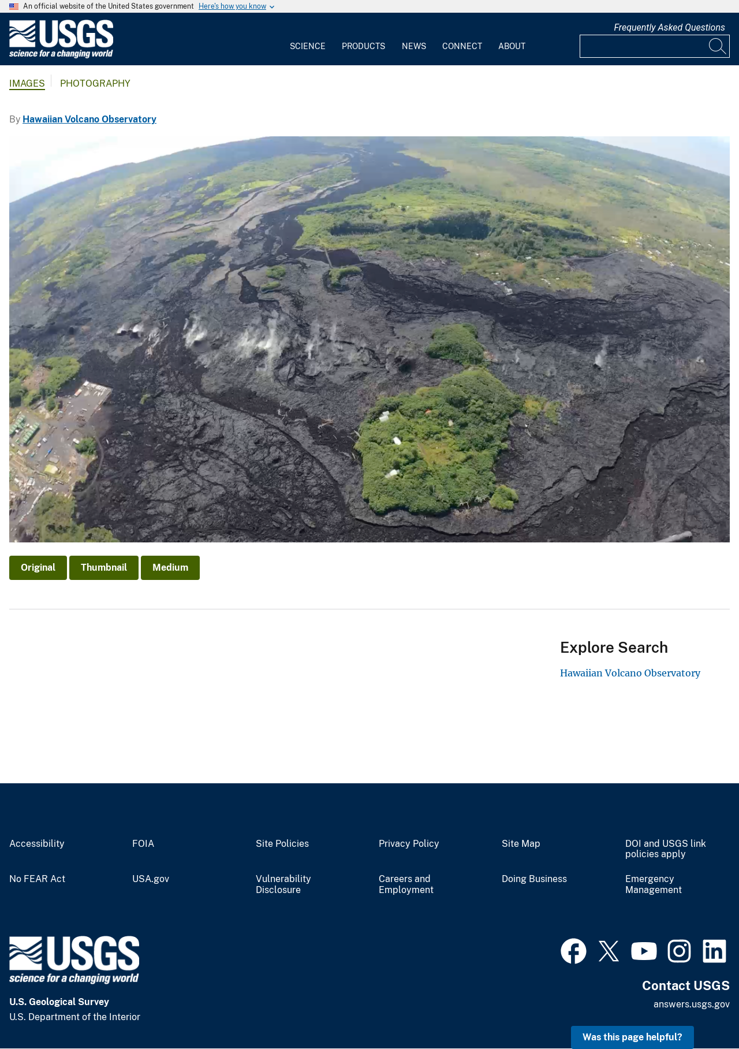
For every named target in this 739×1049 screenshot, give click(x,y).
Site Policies (282, 844)
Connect (462, 46)
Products (363, 46)
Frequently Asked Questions (669, 27)
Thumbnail (104, 567)
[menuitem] (308, 39)
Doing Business (534, 879)
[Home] (61, 55)
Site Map (521, 844)
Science (308, 46)
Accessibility (37, 844)
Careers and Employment (406, 884)
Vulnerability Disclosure (283, 884)
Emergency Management (653, 884)
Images (27, 83)
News (414, 46)
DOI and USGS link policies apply (665, 849)
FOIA (143, 844)
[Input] (655, 46)
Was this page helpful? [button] (632, 1037)
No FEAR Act (37, 879)
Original (38, 567)
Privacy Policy (409, 844)
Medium (170, 567)
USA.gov (150, 879)
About (511, 46)
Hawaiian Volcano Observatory (89, 119)
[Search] (718, 46)
